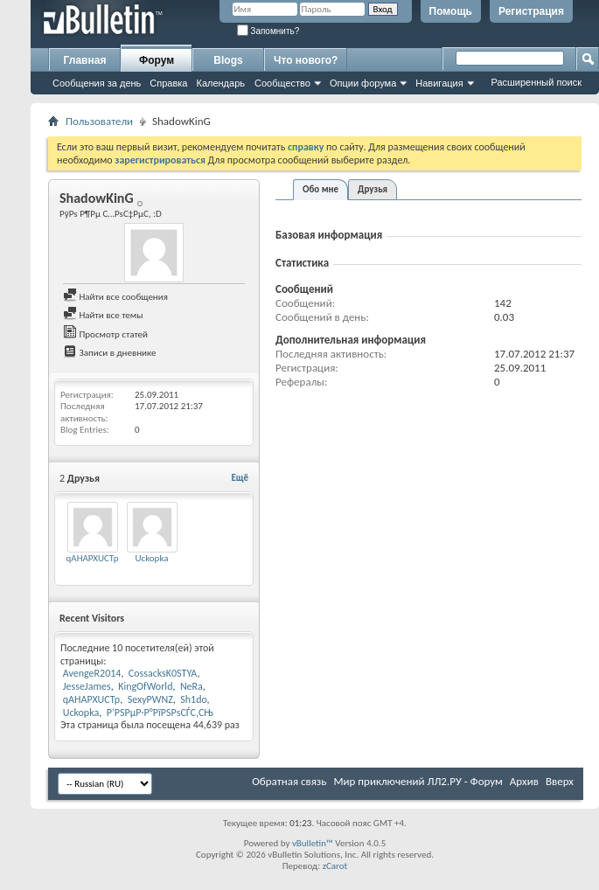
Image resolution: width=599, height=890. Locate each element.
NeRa (191, 686)
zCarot (335, 866)
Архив (524, 781)
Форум (156, 60)
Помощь (450, 11)
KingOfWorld (145, 686)
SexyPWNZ (150, 699)
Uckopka (151, 558)
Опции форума (363, 83)
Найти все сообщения (115, 296)
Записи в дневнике (110, 352)
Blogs (227, 60)
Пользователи (99, 121)
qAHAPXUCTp (92, 558)
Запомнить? (268, 31)
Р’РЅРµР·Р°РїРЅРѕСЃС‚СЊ (160, 712)
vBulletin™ (312, 843)
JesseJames (87, 686)
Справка (168, 83)
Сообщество (282, 83)
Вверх (560, 781)
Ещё (240, 477)
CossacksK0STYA (163, 673)
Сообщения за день (96, 83)
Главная (85, 60)
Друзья (372, 189)
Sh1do (193, 699)
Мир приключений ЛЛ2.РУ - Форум (417, 781)
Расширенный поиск (536, 82)
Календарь (220, 83)
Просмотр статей (105, 334)
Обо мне (320, 189)
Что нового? (306, 60)
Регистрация (531, 11)
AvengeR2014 (92, 673)
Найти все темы (103, 315)
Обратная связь (289, 781)
